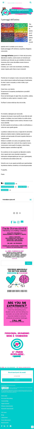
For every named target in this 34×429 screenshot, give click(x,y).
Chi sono (4, 412)
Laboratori (4, 417)
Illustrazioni (4, 422)
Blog (2, 415)
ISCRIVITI (16, 380)
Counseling (4, 401)
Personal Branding (7, 398)
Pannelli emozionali (7, 408)
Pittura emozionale (7, 406)
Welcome (4, 396)
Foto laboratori (6, 420)
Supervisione (5, 403)
